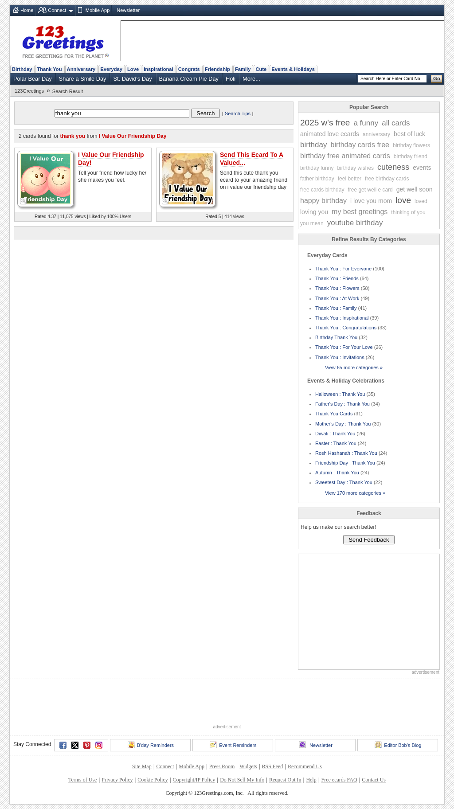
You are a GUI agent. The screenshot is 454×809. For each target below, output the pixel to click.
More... (251, 78)
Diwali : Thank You (335, 433)
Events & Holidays (293, 69)
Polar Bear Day (32, 78)
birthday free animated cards (345, 156)
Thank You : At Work (337, 298)
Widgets (248, 766)
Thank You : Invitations (339, 357)
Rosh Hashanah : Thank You (346, 453)
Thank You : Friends (337, 278)
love (403, 200)
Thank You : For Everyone (343, 268)
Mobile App (98, 10)
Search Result (67, 91)
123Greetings (29, 91)
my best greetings (359, 211)
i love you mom (371, 200)
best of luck (409, 133)
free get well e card (370, 190)
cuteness (393, 167)
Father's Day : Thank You (342, 403)
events (422, 167)
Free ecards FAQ (339, 780)
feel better (349, 179)
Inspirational (158, 69)
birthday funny (316, 168)
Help (311, 780)
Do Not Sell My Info (242, 780)
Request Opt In (285, 780)
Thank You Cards (333, 413)
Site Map (142, 766)
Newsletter (128, 10)
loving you (314, 211)
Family (242, 69)
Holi (230, 78)
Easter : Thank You (335, 443)
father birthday (317, 179)
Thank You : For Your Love (344, 347)
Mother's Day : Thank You (343, 423)
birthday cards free (359, 145)
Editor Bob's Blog (398, 744)
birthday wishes (355, 168)
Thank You (49, 69)
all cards (396, 123)
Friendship (217, 69)
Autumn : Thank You (337, 472)
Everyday (111, 69)
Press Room (222, 766)
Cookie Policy (152, 780)
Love (133, 69)
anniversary (376, 134)
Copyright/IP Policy (193, 780)
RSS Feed (272, 766)
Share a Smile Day (82, 78)
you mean (312, 223)
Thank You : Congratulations (345, 327)
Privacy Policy (117, 780)
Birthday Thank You (336, 337)
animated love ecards (329, 133)
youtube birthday (355, 223)
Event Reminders (233, 744)
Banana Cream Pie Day (189, 78)
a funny (365, 123)
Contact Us (374, 780)
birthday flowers (411, 145)
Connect (57, 10)
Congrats (189, 69)
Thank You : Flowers (337, 288)
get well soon (414, 189)
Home (26, 10)
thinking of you (408, 212)
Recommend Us (305, 766)
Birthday (22, 69)
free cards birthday (322, 190)
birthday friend (410, 156)
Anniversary (81, 69)
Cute (260, 69)
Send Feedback (368, 539)
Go (436, 78)
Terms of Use (82, 780)
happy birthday (323, 200)
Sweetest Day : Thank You (343, 482)
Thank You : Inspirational (341, 317)
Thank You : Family (336, 308)
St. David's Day (132, 78)
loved (421, 201)
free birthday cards (387, 179)
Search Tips (237, 113)
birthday (313, 145)
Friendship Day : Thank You (345, 462)
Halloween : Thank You (340, 394)
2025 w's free (325, 122)
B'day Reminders (151, 744)
